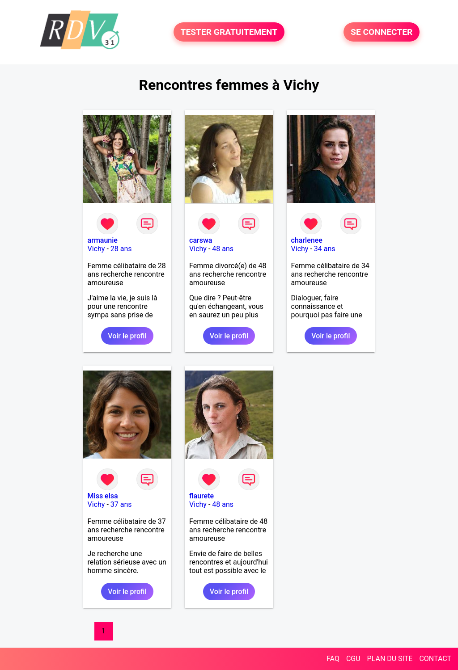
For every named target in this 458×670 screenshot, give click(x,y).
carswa (200, 240)
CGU (353, 658)
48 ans (222, 248)
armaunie (103, 240)
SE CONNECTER (381, 32)
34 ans (324, 248)
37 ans (121, 504)
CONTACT (435, 658)
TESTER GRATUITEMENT (229, 32)
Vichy (96, 248)
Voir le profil (127, 336)
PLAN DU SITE (390, 658)
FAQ (333, 658)
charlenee (306, 240)
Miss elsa (103, 496)
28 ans (121, 248)
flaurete (201, 496)
